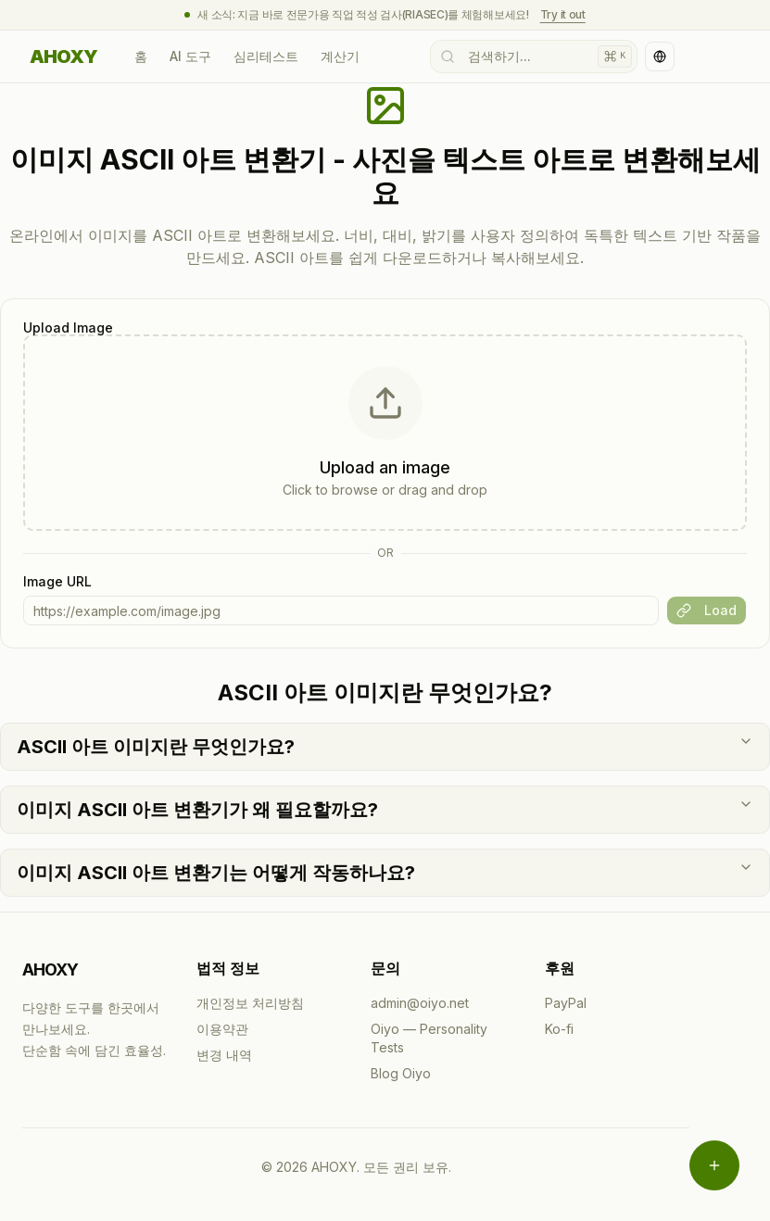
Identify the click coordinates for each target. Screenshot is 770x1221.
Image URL (57, 581)
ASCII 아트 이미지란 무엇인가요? (385, 746)
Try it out (563, 14)
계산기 (340, 56)
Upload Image (68, 327)
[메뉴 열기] (714, 1165)
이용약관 (222, 1029)
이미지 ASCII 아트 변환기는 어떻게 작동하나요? (385, 872)
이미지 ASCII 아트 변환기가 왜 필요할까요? (385, 809)
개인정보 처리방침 (250, 1003)
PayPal (566, 1003)
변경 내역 (224, 1055)
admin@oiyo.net (420, 1003)
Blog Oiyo (401, 1073)
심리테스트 (266, 56)
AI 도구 (190, 56)
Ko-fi (559, 1029)
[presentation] (385, 432)
